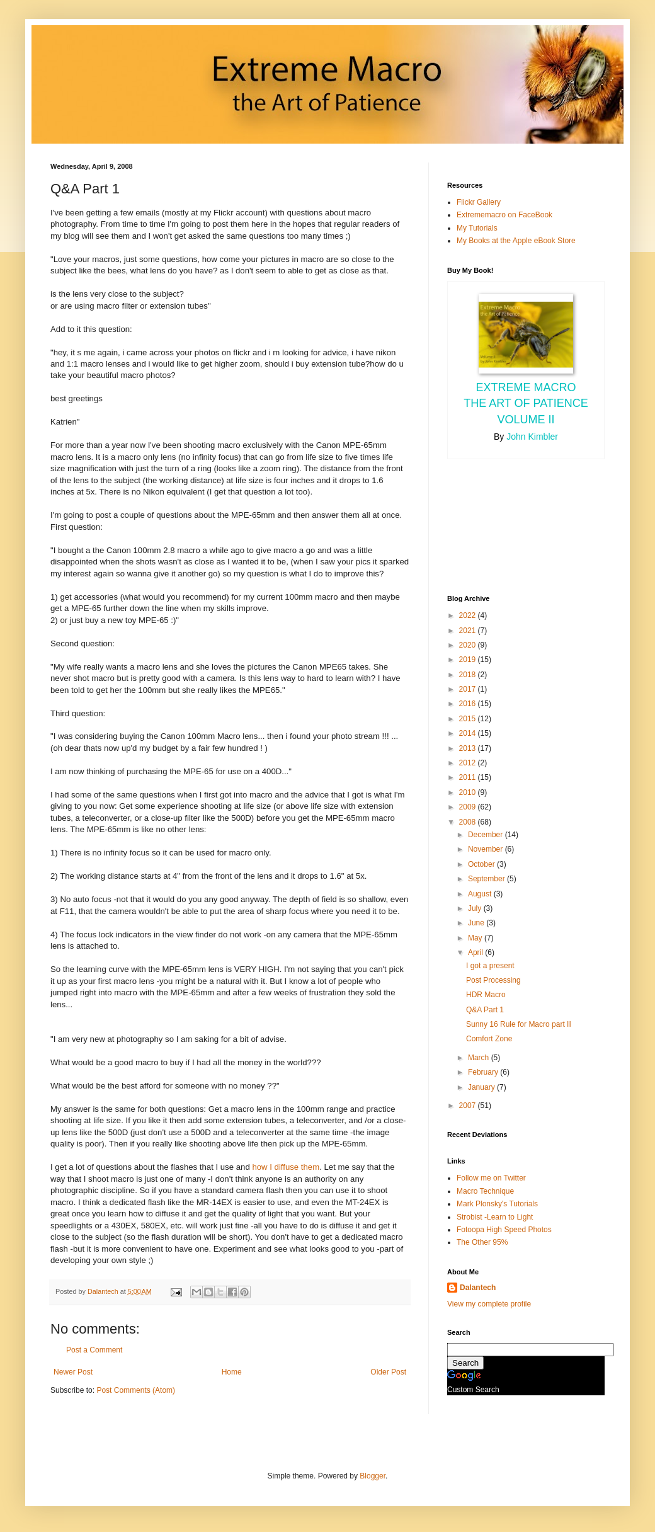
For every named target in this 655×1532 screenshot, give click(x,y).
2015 (468, 718)
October (482, 864)
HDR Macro (486, 994)
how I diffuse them (285, 1167)
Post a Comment (94, 1350)
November (486, 849)
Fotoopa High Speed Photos (504, 1229)
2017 (468, 689)
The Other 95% (482, 1242)
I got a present (490, 965)
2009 (468, 807)
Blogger (372, 1476)
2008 (468, 822)
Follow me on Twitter (491, 1178)
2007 (468, 1105)
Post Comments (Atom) (135, 1390)
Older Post (388, 1372)
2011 (468, 777)
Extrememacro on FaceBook (504, 214)
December (486, 834)
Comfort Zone (489, 1038)
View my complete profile (489, 1304)
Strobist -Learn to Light (495, 1217)
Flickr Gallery (479, 202)
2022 (468, 615)
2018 (468, 674)
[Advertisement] (504, 525)
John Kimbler (532, 437)
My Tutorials (477, 228)
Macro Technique (485, 1191)
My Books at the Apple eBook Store (516, 240)
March (479, 1057)
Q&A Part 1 (485, 1009)
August (481, 893)
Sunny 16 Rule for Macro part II (518, 1024)
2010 (468, 792)
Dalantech (478, 1287)
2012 (468, 762)
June (477, 922)
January (482, 1087)
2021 (468, 630)
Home (232, 1372)
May (476, 938)
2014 (468, 733)
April (476, 952)
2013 (468, 748)
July (476, 908)
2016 (468, 703)
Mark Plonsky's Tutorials (497, 1203)
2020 (468, 645)
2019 (468, 659)
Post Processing (493, 980)
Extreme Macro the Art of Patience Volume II (526, 403)
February (484, 1072)
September (487, 878)
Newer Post (73, 1372)
